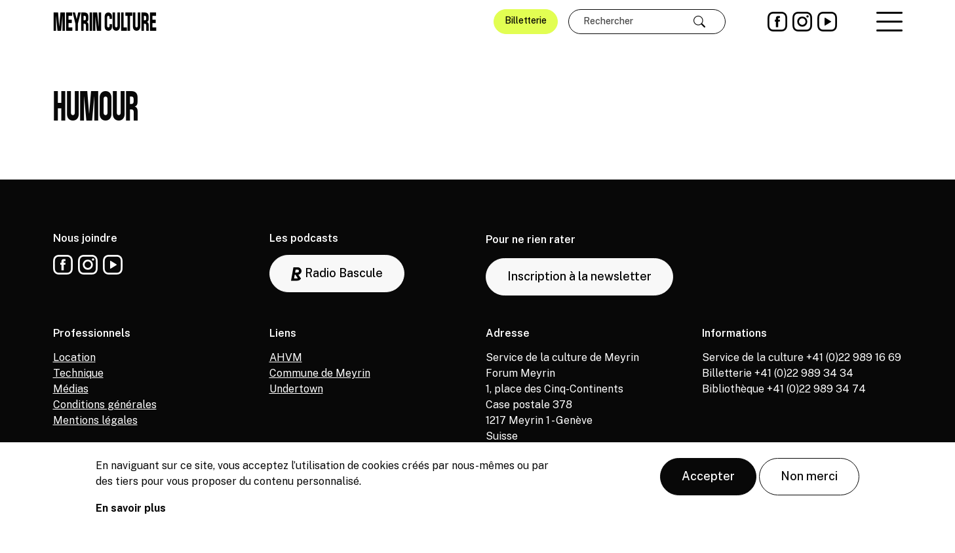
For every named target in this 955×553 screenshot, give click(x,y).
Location (74, 357)
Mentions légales (95, 420)
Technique (78, 373)
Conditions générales (105, 404)
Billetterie (526, 20)
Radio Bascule (337, 273)
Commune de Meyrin (319, 373)
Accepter (708, 480)
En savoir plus (131, 512)
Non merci (809, 480)
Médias (70, 389)
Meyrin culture (105, 21)
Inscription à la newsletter (579, 276)
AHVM (285, 357)
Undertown (296, 389)
